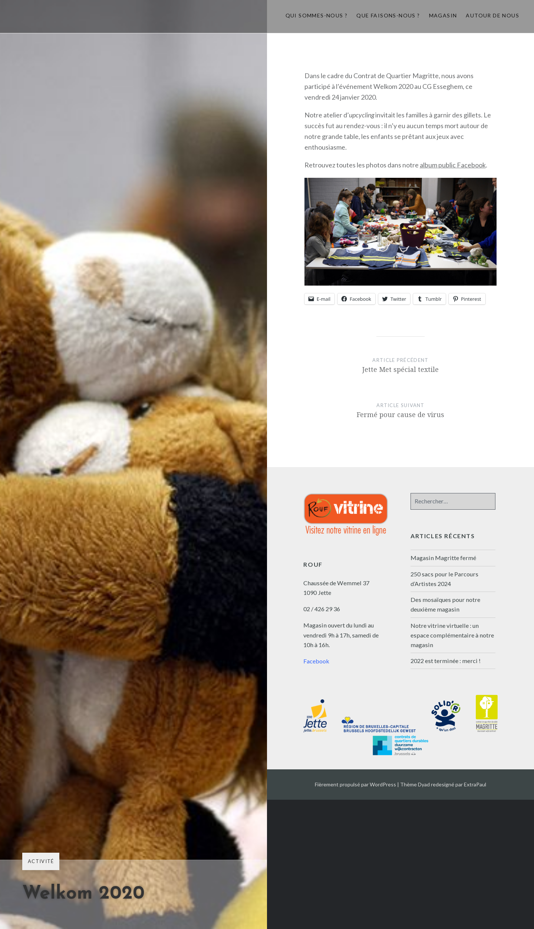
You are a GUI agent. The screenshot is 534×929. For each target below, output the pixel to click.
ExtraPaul (475, 784)
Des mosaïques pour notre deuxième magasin (445, 604)
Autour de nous (492, 15)
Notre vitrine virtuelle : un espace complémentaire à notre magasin (452, 635)
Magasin (443, 15)
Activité (41, 861)
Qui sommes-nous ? (317, 15)
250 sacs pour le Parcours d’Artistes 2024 (444, 578)
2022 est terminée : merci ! (446, 660)
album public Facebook (453, 165)
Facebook (316, 661)
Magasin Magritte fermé (443, 557)
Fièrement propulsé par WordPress (355, 784)
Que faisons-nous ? (388, 15)
